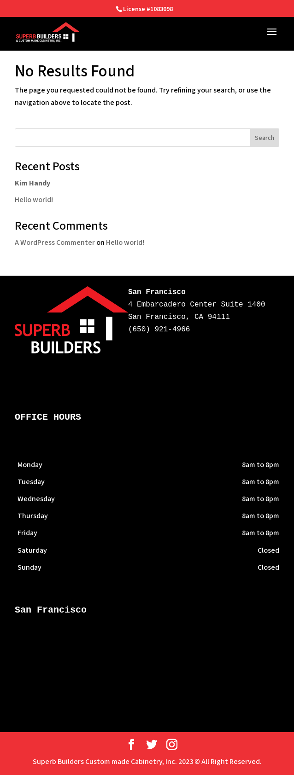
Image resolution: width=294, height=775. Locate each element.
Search (264, 138)
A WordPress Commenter (55, 242)
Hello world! (34, 200)
